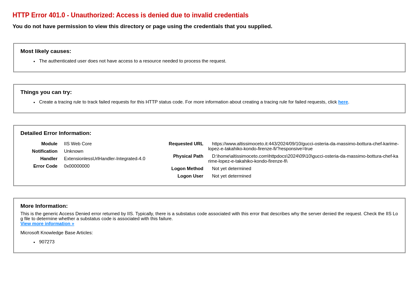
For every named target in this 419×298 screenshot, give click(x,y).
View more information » (47, 223)
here (343, 101)
